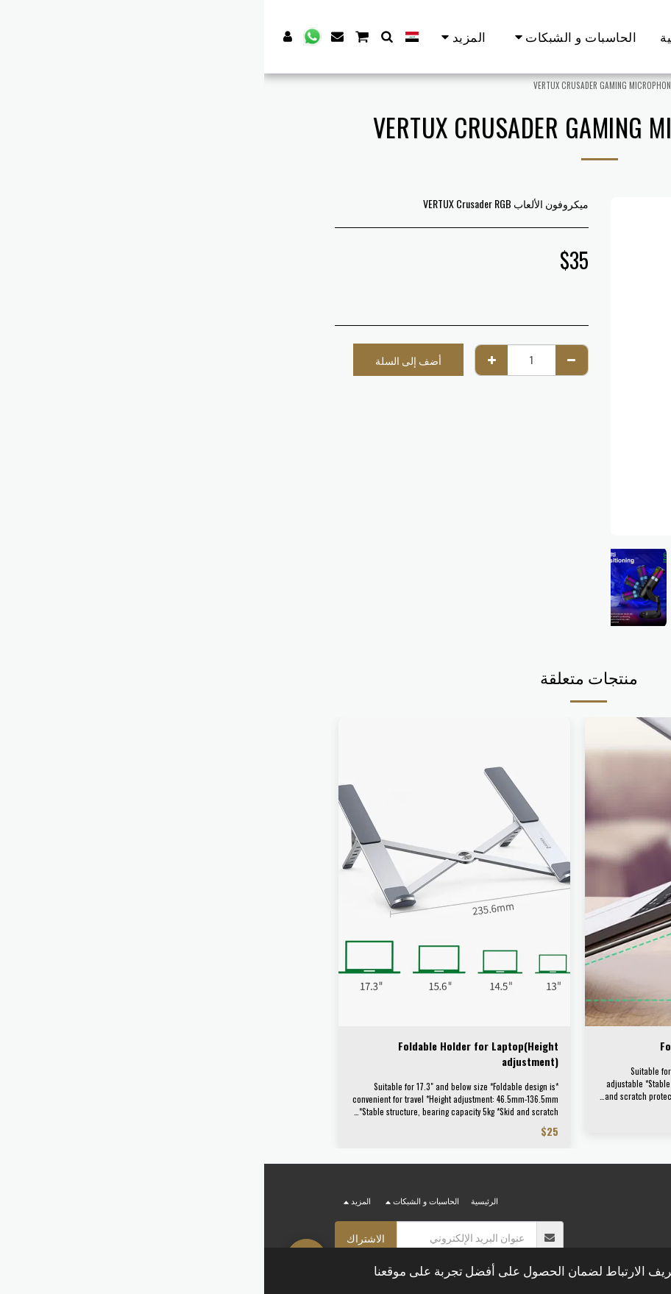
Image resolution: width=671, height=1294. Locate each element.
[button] (123, 36)
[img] (437, 871)
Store (551, 85)
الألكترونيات (511, 85)
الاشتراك (101, 1237)
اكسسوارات (459, 85)
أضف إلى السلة (144, 360)
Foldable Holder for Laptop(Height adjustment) (214, 1053)
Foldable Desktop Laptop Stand (468, 1045)
